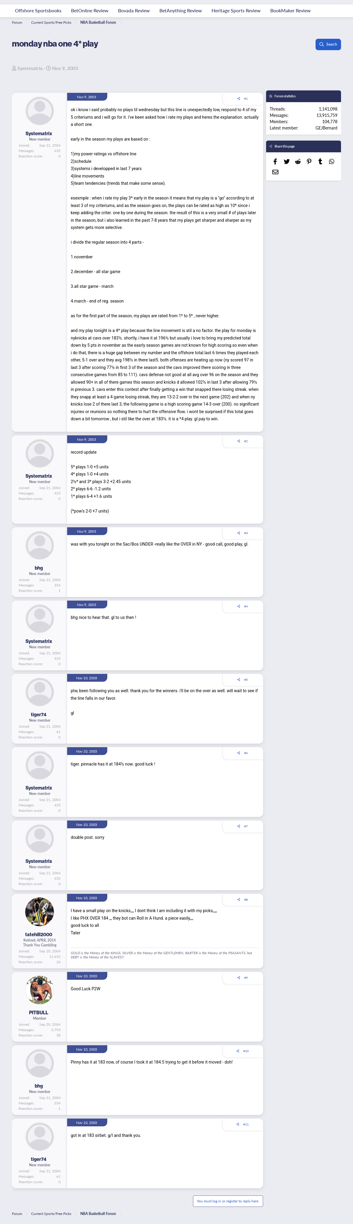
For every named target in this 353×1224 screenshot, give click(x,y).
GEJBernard (326, 128)
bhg (39, 568)
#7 (246, 826)
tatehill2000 (38, 934)
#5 (246, 679)
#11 (246, 1124)
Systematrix (30, 68)
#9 (246, 978)
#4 (246, 606)
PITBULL (38, 1012)
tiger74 (38, 714)
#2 (246, 441)
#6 (246, 753)
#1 (246, 98)
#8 (246, 899)
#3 (246, 533)
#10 (246, 1051)
